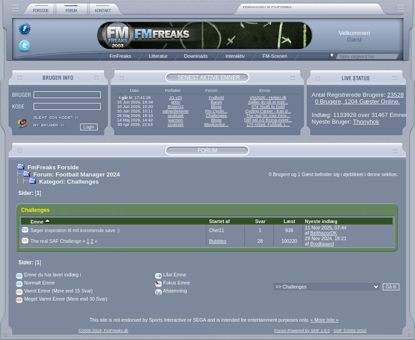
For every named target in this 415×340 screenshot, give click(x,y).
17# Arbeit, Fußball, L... (268, 124)
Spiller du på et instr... (268, 102)
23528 (395, 94)
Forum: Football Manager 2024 (76, 174)
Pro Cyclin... (216, 111)
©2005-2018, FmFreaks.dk (103, 330)
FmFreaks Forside (53, 167)
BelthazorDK (323, 233)
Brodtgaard (322, 243)
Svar (260, 221)
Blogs (216, 106)
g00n (175, 102)
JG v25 (176, 97)
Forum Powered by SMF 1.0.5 (302, 330)
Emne (40, 221)
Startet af (219, 221)
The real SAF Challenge (58, 241)
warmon (175, 120)
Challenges (216, 115)
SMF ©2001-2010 (350, 330)
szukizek (175, 115)
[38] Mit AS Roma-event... (268, 120)
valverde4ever (176, 111)
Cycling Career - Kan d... (268, 111)
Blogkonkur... (216, 124)
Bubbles (218, 241)
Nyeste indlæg (321, 221)
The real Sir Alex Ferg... (268, 115)
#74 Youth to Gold (268, 106)
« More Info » (324, 320)
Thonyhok (366, 121)
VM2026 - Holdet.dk (268, 97)
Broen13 (176, 106)
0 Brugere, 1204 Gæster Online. (357, 101)
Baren (216, 102)
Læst (289, 221)
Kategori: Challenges (68, 181)
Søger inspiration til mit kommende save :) (75, 230)
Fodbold (216, 97)
